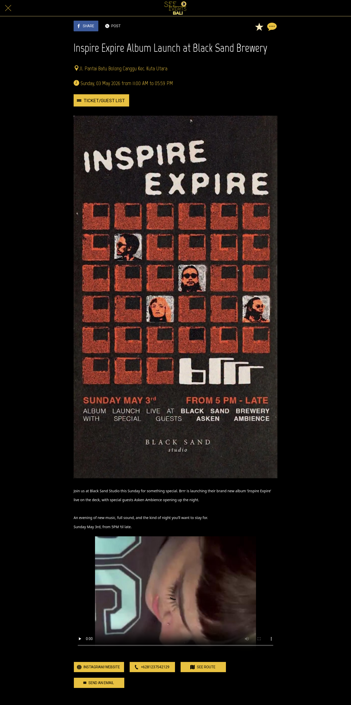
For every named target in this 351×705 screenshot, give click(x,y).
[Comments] (271, 26)
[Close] (8, 8)
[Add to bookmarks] (259, 26)
